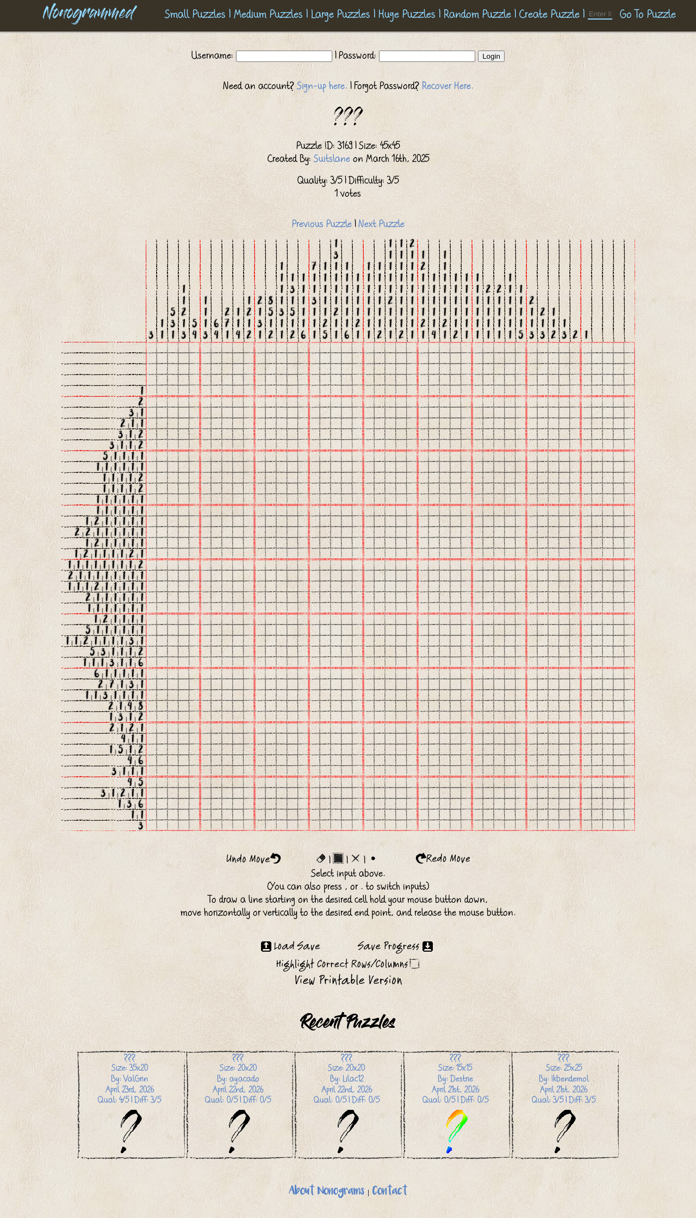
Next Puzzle (381, 223)
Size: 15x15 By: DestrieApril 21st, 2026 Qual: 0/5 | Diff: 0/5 (455, 1104)
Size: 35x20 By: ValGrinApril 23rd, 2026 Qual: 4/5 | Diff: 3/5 (129, 1104)
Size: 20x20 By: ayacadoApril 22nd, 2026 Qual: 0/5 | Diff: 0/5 (238, 1104)
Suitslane (332, 158)
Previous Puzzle (322, 223)
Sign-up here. (322, 85)
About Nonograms (326, 1191)
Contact (389, 1191)
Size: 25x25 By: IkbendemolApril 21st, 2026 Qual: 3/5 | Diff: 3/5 (563, 1104)
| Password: (355, 55)
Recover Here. (448, 85)
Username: (213, 55)
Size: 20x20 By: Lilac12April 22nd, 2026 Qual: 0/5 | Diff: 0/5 (347, 1104)
